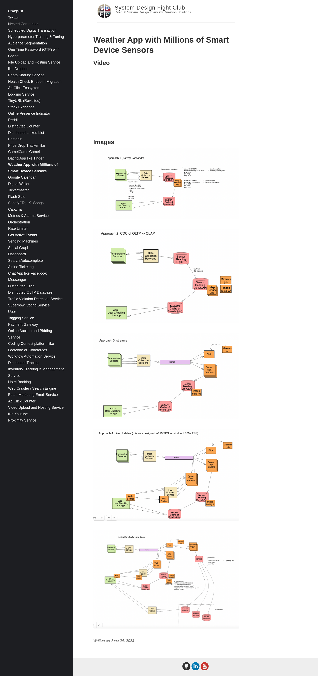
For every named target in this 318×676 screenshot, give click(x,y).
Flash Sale (16, 197)
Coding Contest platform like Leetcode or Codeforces (31, 347)
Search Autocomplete (25, 261)
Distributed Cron (21, 286)
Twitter (13, 18)
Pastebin (15, 139)
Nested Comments (23, 24)
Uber (12, 312)
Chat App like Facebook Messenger (27, 276)
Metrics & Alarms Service (28, 216)
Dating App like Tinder (26, 158)
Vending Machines (23, 241)
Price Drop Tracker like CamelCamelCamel (26, 148)
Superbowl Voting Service (29, 305)
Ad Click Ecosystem (24, 88)
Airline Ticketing (21, 267)
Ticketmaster (18, 190)
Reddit (13, 120)
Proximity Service (22, 420)
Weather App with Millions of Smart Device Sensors (33, 168)
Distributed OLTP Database (30, 292)
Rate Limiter (18, 228)
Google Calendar (22, 177)
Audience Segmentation (27, 43)
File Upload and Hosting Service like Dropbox (34, 65)
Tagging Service (21, 318)
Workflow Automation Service (32, 356)
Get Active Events (22, 235)
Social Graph (18, 248)
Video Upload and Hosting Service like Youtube (36, 410)
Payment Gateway (23, 324)
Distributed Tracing (23, 363)
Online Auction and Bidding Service (30, 334)
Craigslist (15, 11)
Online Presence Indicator (29, 113)
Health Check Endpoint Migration (34, 82)
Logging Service (21, 94)
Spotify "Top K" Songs (26, 203)
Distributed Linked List (26, 133)
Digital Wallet (18, 184)
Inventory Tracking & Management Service (36, 372)
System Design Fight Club (150, 7)
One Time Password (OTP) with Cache (33, 52)
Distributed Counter (24, 126)
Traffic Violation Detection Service (35, 299)
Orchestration (19, 222)
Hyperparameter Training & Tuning (36, 37)
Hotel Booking (19, 382)
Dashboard (17, 254)
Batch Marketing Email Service (33, 395)
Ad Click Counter (21, 401)
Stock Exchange (21, 107)
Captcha (15, 209)
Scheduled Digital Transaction (32, 30)
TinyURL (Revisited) (24, 101)
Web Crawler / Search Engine (32, 388)
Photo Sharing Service (26, 75)
